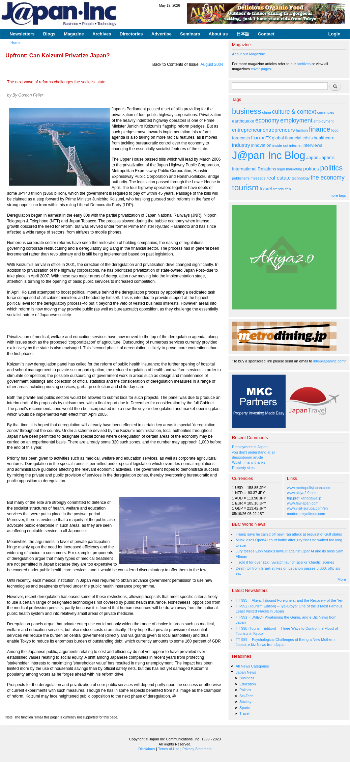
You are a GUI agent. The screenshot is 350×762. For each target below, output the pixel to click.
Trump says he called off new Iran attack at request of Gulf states (289, 534)
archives (304, 64)
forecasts (241, 137)
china (266, 112)
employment (296, 120)
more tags (337, 195)
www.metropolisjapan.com (308, 488)
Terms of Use (168, 749)
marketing (294, 169)
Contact (266, 33)
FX (268, 137)
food (335, 130)
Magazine (74, 33)
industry (241, 145)
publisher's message (249, 178)
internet (295, 145)
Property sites (243, 468)
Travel (244, 713)
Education (247, 684)
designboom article (247, 457)
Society (245, 702)
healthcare (324, 137)
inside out (280, 145)
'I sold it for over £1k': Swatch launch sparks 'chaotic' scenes (285, 562)
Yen (288, 189)
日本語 (243, 33)
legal (281, 169)
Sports (244, 708)
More (342, 579)
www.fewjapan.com (303, 503)
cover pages (261, 69)
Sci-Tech (246, 696)
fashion (302, 130)
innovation (261, 145)
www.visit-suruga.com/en (307, 508)
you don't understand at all (253, 452)
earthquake (243, 121)
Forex (257, 137)
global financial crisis (292, 137)
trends (278, 189)
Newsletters (22, 33)
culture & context (294, 111)
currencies (325, 112)
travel (266, 188)
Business (246, 678)
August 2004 (212, 64)
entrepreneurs (279, 130)
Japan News (246, 672)
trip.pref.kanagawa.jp (304, 498)
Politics (245, 690)
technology (301, 178)
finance (319, 129)
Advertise (161, 33)
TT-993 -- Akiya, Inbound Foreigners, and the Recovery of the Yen (289, 600)
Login (334, 33)
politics (311, 168)
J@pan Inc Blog (268, 155)
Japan (312, 157)
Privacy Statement (197, 749)
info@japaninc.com (329, 361)
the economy (327, 177)
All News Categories (252, 666)
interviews (312, 145)
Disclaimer (146, 749)
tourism (245, 187)
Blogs (49, 33)
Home (15, 42)
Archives (101, 33)
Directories (131, 33)
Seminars (190, 33)
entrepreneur (247, 130)
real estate (279, 178)
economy (267, 120)
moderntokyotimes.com (306, 514)
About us (218, 33)
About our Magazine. (249, 54)
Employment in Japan (249, 447)
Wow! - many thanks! (249, 462)
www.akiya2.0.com (302, 493)
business (246, 111)
